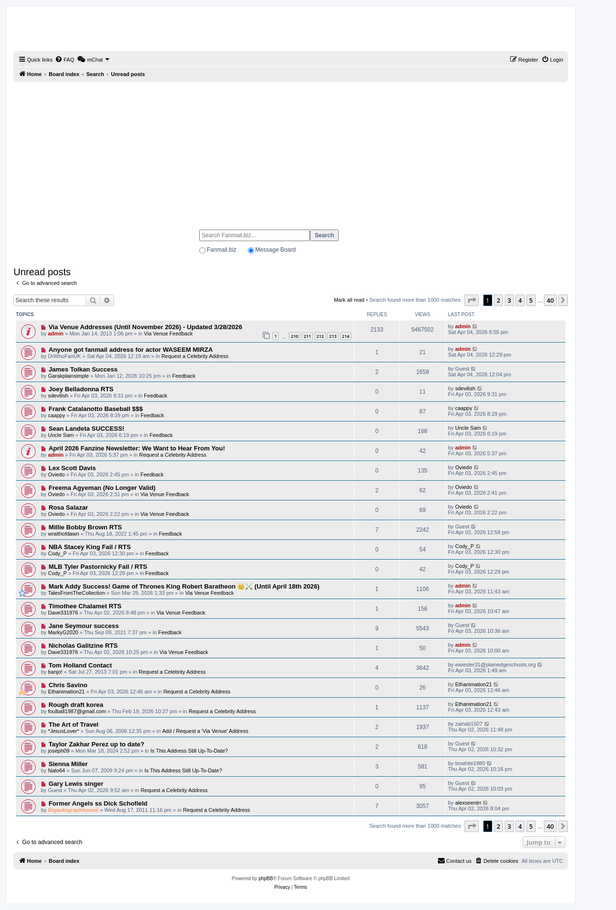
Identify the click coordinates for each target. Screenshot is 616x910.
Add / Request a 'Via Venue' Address (205, 731)
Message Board (275, 249)
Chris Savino (68, 685)
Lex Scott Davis (72, 468)
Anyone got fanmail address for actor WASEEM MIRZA (131, 349)
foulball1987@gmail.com (77, 711)
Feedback (183, 376)
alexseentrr (468, 803)
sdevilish (58, 395)
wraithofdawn (63, 534)
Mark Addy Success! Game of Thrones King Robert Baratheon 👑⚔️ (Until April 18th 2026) (184, 586)
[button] (471, 300)
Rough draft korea (76, 704)
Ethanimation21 (66, 691)
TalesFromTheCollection (76, 593)
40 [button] (550, 300)
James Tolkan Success (83, 369)
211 (307, 336)
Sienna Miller (68, 764)
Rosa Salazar (68, 507)
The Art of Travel (74, 724)
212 (320, 336)
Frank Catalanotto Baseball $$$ (96, 408)
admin (56, 333)
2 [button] (498, 300)
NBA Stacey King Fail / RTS (90, 547)
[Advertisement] (290, 151)
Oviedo (56, 474)
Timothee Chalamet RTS (85, 606)
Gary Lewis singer (76, 783)
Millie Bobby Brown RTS (85, 527)
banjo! (55, 672)
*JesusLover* (63, 731)
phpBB (265, 878)
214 (345, 336)
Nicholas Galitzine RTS (83, 645)
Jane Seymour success (84, 625)
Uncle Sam (61, 435)
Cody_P (57, 553)
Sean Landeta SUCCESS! (87, 428)
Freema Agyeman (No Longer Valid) (102, 487)
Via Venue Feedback (168, 333)
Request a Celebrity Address (194, 356)
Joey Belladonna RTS (81, 389)
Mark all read (349, 300)
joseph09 (59, 751)
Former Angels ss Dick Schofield (98, 803)
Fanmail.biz (221, 249)
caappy (56, 415)
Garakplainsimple (68, 376)
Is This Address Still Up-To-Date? (189, 751)
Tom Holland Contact (80, 665)
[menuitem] (64, 59)
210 (294, 336)
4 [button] (520, 300)
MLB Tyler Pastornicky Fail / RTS (98, 566)
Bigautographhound (73, 810)
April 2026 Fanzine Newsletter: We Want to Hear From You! (137, 448)
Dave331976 (63, 612)
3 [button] (509, 300)
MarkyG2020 (63, 632)
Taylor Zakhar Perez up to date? (96, 744)
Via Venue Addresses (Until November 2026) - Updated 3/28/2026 (145, 327)
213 (332, 336)
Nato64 (56, 770)
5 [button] (531, 300)
